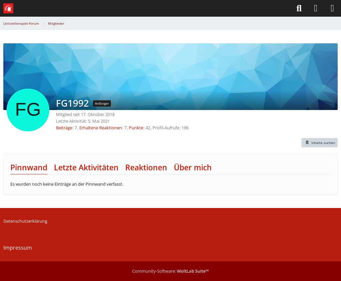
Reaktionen (146, 167)
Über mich (193, 167)
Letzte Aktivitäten (86, 167)
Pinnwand (28, 167)
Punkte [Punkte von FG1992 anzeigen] (136, 128)
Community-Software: (170, 271)
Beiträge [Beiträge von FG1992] (64, 128)
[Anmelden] (315, 8)
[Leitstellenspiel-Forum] (8, 8)
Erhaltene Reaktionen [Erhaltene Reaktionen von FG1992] (100, 128)
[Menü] (332, 8)
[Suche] (299, 8)
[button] (319, 142)
